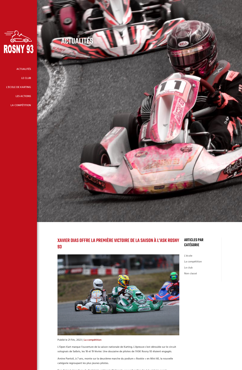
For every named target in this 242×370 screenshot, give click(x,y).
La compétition (93, 340)
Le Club (26, 78)
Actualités (23, 69)
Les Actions (23, 96)
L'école (188, 256)
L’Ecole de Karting (18, 87)
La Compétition (21, 105)
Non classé (190, 273)
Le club (188, 268)
